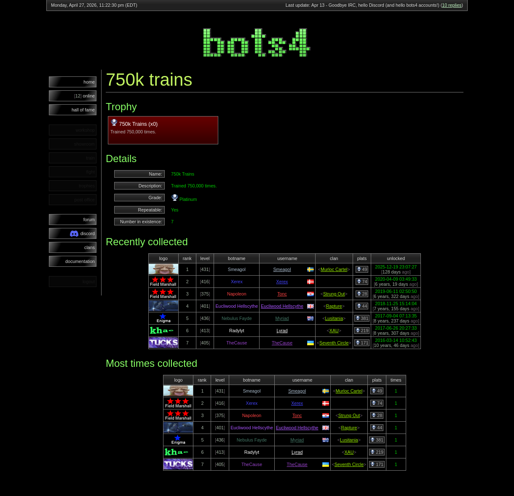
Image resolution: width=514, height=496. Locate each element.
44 (362, 306)
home (89, 81)
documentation (80, 261)
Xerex (282, 281)
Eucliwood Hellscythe (282, 306)
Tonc (282, 293)
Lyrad (281, 330)
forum (89, 219)
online (84, 95)
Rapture (334, 306)
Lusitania (334, 318)
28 (362, 293)
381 (362, 318)
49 (362, 269)
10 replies (451, 5)
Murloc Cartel (334, 269)
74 (362, 281)
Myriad (282, 318)
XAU (334, 330)
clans (89, 247)
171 (362, 342)
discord (82, 233)
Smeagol (282, 269)
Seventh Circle (333, 342)
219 (362, 330)
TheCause (282, 342)
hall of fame (83, 109)
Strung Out (334, 293)
